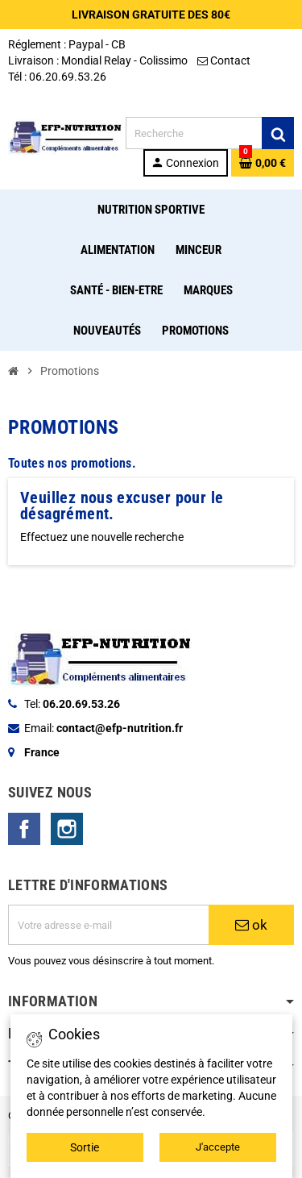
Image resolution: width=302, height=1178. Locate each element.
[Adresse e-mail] (108, 925)
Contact (225, 60)
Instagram (67, 829)
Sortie (84, 1147)
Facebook (24, 829)
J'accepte (218, 1147)
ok (251, 925)
